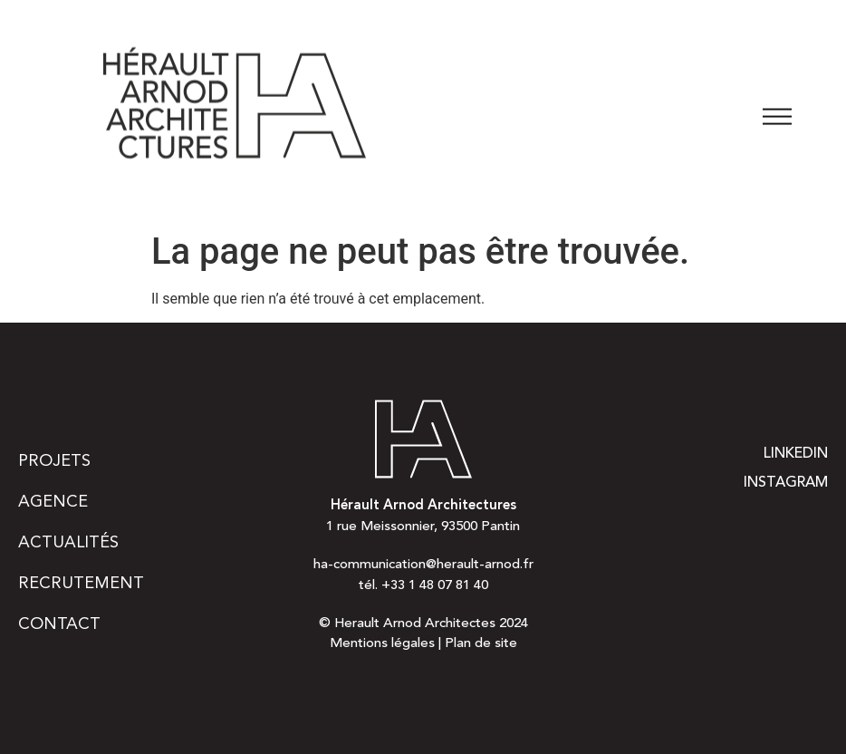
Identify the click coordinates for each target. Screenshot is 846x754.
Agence (53, 502)
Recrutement (81, 583)
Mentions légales (382, 644)
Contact (59, 624)
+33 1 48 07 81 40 (434, 586)
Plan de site (481, 644)
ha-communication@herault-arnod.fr (423, 565)
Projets (54, 461)
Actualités (68, 543)
